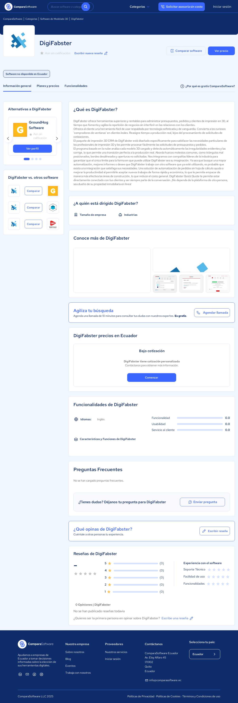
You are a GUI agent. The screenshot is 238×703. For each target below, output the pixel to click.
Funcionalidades (76, 86)
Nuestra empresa (77, 644)
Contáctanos (154, 644)
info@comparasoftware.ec (163, 680)
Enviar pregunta (207, 502)
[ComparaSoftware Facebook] (34, 674)
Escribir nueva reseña (91, 53)
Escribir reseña (215, 531)
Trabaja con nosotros (78, 672)
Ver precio (221, 51)
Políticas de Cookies (168, 696)
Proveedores (114, 644)
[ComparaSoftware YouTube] (27, 674)
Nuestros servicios (116, 652)
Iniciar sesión (222, 7)
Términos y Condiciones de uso (201, 696)
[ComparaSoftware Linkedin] (20, 674)
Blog (68, 659)
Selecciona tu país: (202, 642)
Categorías (140, 6)
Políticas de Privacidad (140, 696)
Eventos (70, 666)
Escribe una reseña (178, 618)
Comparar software (186, 50)
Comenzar (151, 377)
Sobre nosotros (74, 652)
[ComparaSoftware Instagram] (41, 674)
